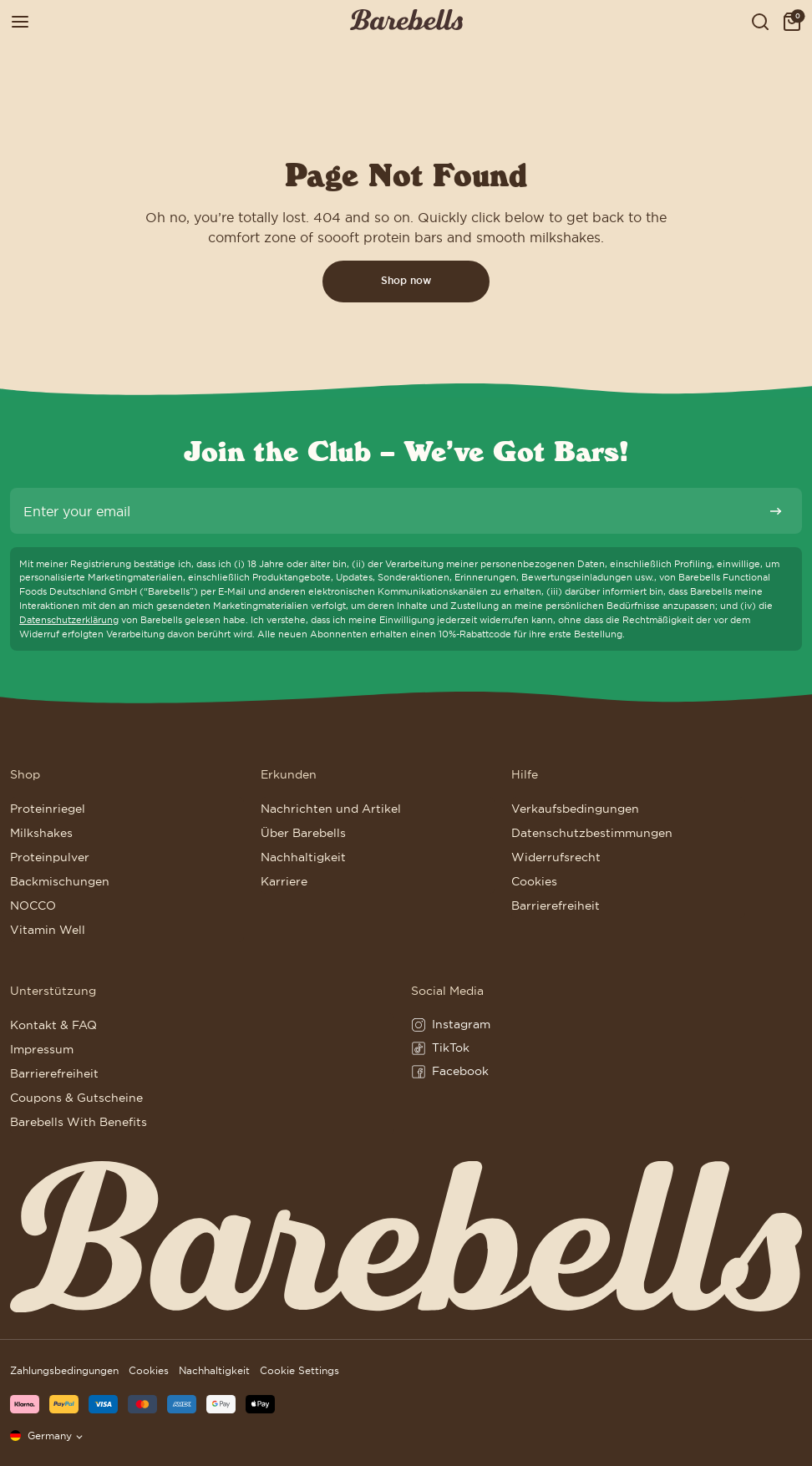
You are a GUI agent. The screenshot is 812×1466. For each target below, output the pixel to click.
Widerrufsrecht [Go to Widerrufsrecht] (556, 857)
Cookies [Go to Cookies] (534, 881)
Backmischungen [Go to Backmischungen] (59, 881)
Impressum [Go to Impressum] (42, 1049)
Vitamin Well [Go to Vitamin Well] (47, 929)
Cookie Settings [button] (299, 1370)
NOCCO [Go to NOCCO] (33, 905)
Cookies (149, 1370)
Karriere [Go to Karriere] (284, 881)
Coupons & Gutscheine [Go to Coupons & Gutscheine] (76, 1097)
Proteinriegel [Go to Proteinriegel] (47, 808)
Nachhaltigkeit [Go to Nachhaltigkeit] (303, 857)
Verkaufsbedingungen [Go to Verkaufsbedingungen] (575, 808)
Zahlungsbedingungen (64, 1370)
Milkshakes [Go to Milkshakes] (41, 832)
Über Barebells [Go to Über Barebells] (303, 832)
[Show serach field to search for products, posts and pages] (760, 22)
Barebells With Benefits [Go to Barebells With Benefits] (78, 1121)
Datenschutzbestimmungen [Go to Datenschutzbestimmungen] (591, 832)
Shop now (406, 280)
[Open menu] (20, 22)
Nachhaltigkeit (214, 1370)
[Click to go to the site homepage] (406, 22)
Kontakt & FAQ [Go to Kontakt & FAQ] (53, 1024)
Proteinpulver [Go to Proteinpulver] (49, 857)
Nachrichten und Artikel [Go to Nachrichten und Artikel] (331, 808)
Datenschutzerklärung (69, 620)
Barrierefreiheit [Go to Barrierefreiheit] (555, 905)
